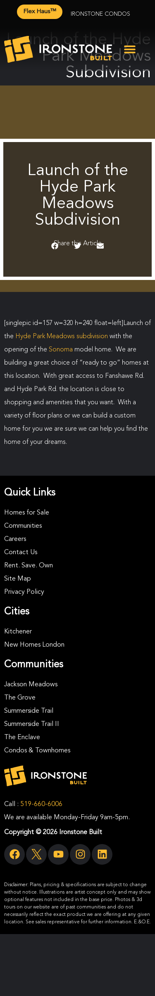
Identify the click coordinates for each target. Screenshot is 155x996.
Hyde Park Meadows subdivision (61, 336)
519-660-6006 (41, 804)
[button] (129, 49)
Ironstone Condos (100, 14)
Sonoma (61, 349)
